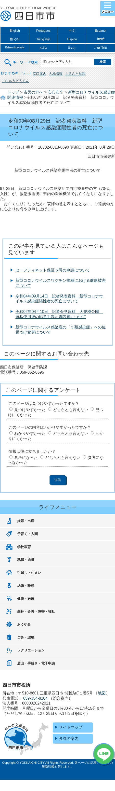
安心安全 (55, 92)
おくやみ (24, 624)
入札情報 (56, 74)
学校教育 (24, 547)
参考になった (26, 457)
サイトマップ (70, 727)
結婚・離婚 (25, 586)
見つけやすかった (30, 410)
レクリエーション (31, 650)
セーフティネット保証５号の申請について (52, 270)
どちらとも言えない (70, 410)
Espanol (100, 30)
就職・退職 (25, 560)
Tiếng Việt (43, 39)
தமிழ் (43, 47)
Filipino (72, 39)
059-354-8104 (35, 698)
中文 (72, 30)
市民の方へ (33, 92)
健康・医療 (25, 599)
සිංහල (72, 47)
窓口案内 (39, 74)
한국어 (14, 39)
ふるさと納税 (75, 74)
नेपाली (100, 39)
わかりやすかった (30, 433)
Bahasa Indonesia (14, 47)
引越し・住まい (29, 573)
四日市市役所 (28, 14)
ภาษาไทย (100, 47)
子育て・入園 (27, 534)
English (15, 30)
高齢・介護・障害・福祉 (36, 611)
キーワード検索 (21, 59)
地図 (102, 693)
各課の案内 (68, 738)
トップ (13, 92)
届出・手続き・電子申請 (36, 663)
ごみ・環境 (25, 637)
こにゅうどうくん (15, 81)
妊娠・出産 (25, 521)
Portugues (43, 30)
